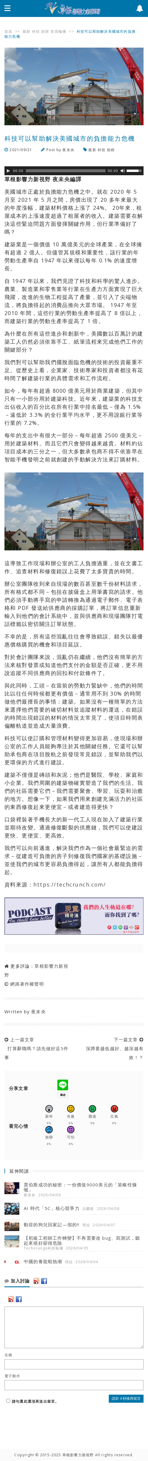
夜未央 (68, 149)
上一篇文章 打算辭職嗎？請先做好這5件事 (36, 1048)
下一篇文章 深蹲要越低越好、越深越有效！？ (113, 1048)
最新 (26, 31)
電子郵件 (12, 1376)
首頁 (8, 31)
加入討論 (17, 1281)
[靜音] (122, 170)
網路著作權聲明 (27, 984)
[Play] (8, 170)
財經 (45, 31)
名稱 (8, 1355)
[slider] (66, 170)
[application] (74, 170)
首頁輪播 (58, 31)
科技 (36, 31)
